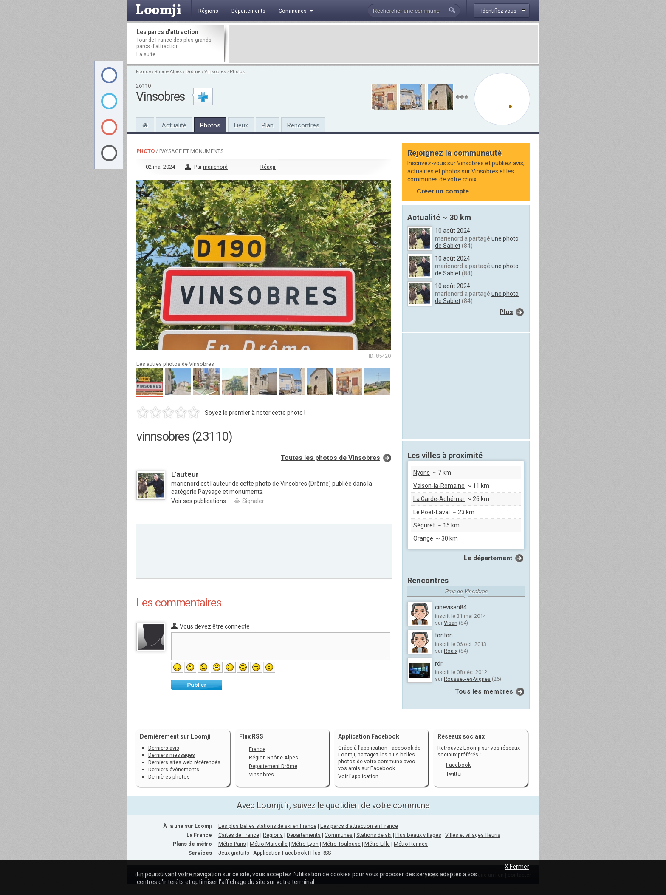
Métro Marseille (269, 844)
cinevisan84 (451, 607)
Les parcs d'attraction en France (359, 826)
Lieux (241, 125)
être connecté (231, 626)
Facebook (458, 765)
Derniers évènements (173, 769)
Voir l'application (358, 776)
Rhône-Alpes (168, 71)
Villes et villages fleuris (472, 835)
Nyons (421, 472)
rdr (439, 663)
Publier (196, 685)
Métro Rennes (411, 844)
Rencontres (303, 125)
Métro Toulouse (341, 844)
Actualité (174, 125)
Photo (145, 151)
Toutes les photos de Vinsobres (330, 458)
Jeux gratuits (233, 853)
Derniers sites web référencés (184, 762)
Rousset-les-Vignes (467, 679)
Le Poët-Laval (431, 512)
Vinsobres (215, 71)
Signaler (253, 501)
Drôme (193, 71)
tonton (444, 635)
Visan (450, 623)
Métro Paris (232, 844)
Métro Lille (377, 844)
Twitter (454, 773)
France (143, 71)
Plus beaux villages (418, 835)
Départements (304, 835)
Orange (423, 538)
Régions (273, 835)
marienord (215, 167)
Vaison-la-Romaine (439, 485)
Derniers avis (163, 748)
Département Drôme (273, 766)
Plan (268, 125)
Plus (506, 312)
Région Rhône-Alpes (273, 757)
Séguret (424, 525)
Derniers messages (171, 755)
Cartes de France (238, 835)
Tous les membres (484, 691)
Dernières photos (169, 776)
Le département (488, 558)
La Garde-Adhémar (439, 499)
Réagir (268, 167)
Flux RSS (251, 736)
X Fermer (517, 866)
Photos (237, 71)
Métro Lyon (305, 844)
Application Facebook (280, 853)
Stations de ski (374, 835)
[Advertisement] (383, 44)
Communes (339, 835)
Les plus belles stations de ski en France (267, 826)
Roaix (450, 651)
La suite (145, 54)
